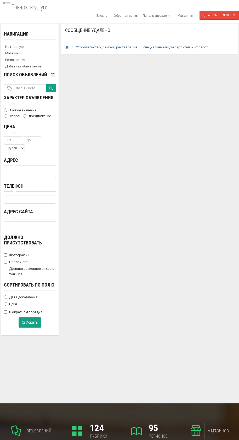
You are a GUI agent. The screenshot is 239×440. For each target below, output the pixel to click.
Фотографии (16, 255)
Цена (9, 126)
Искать (30, 322)
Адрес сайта (18, 211)
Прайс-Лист (16, 262)
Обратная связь (126, 16)
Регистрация (15, 60)
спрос (12, 116)
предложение (37, 116)
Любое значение (20, 110)
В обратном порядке (23, 312)
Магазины (185, 16)
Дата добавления (20, 297)
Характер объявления (28, 97)
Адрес (11, 160)
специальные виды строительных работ (175, 47)
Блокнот (102, 16)
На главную (14, 47)
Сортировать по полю (29, 285)
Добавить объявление (219, 15)
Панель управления (157, 16)
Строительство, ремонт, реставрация (106, 47)
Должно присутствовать (23, 240)
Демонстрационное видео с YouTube (29, 271)
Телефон (14, 186)
